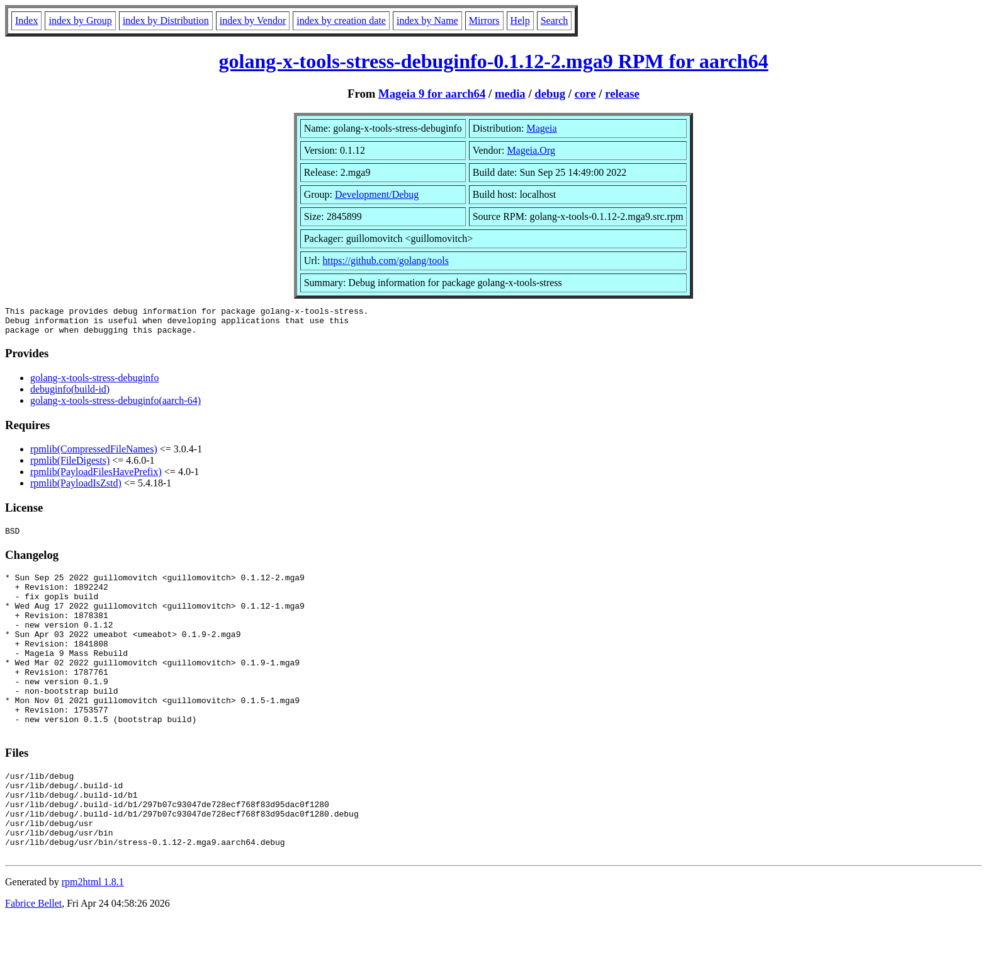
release (622, 93)
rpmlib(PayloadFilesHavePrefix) (96, 477)
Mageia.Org (531, 150)
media (510, 93)
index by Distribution (166, 20)
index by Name (427, 20)
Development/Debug (377, 194)
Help (520, 20)
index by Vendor (253, 20)
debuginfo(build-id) (70, 394)
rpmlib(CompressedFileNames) (93, 454)
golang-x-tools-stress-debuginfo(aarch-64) (115, 406)
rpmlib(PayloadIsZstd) (75, 488)
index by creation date (341, 20)
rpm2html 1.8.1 (93, 938)
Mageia (542, 128)
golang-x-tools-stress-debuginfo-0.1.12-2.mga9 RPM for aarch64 (494, 61)
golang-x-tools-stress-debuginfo (94, 383)
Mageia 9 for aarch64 (431, 93)
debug (549, 93)
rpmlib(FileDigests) (70, 466)
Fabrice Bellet (33, 960)
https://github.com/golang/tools (385, 260)
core (585, 93)
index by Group (79, 20)
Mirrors (484, 20)
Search (554, 20)
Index (26, 20)
